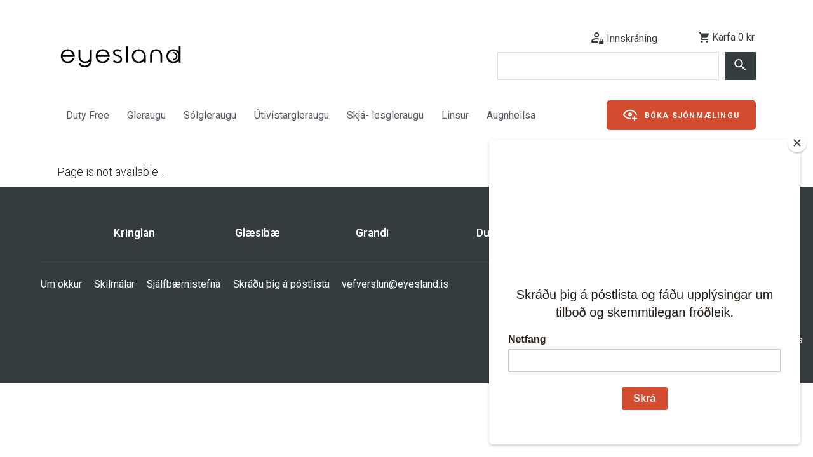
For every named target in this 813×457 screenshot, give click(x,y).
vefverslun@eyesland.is (395, 284)
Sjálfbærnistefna (183, 284)
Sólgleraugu (210, 115)
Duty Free (87, 115)
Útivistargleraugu (291, 115)
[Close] (797, 142)
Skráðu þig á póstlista (281, 284)
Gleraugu (146, 115)
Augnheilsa (511, 115)
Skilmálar (114, 284)
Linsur (455, 115)
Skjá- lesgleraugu (385, 115)
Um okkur (61, 284)
